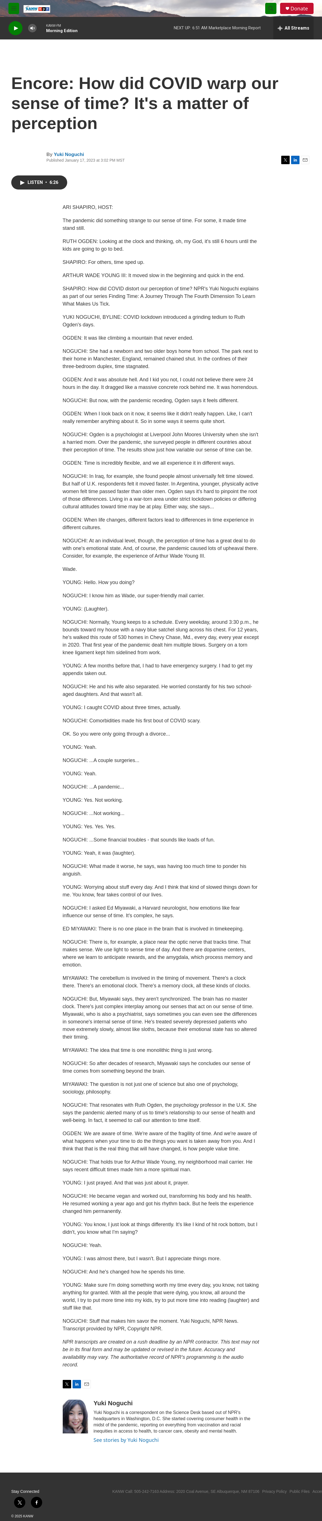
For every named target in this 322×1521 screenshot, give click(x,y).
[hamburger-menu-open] (13, 8)
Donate (299, 9)
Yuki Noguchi (69, 154)
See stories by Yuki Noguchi (126, 1440)
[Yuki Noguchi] (75, 1416)
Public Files (299, 1491)
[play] (15, 28)
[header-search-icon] (270, 8)
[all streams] (293, 28)
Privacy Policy (274, 1491)
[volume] (32, 28)
